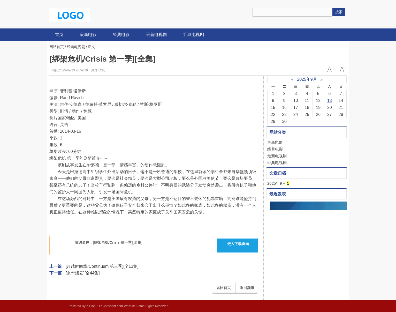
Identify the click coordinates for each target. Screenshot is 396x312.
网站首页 (56, 47)
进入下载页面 (238, 244)
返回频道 (247, 288)
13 (329, 100)
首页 (59, 34)
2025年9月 (307, 79)
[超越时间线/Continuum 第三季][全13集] (102, 266)
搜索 (338, 12)
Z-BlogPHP (94, 306)
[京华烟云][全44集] (83, 273)
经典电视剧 (193, 34)
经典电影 (121, 34)
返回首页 (223, 288)
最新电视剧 (156, 34)
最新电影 (88, 34)
